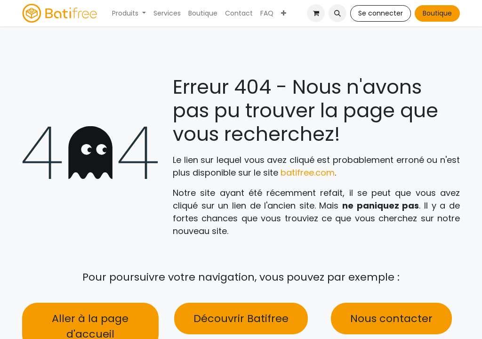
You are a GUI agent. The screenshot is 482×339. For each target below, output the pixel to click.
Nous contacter (391, 318)
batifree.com (308, 172)
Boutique (437, 13)
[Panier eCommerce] (316, 13)
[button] (337, 13)
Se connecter (380, 13)
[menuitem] (129, 13)
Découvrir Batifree (241, 318)
